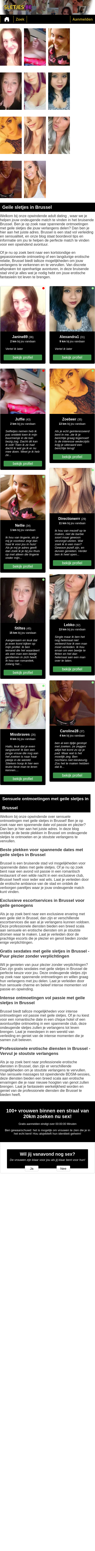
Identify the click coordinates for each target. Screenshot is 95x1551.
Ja (31, 1168)
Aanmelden (83, 19)
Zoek (20, 19)
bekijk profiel (23, 357)
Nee (63, 1168)
